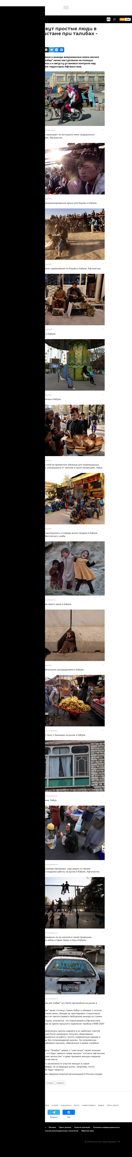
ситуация (50, 1083)
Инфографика (89, 1105)
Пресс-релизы (65, 1127)
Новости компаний (82, 1127)
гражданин (60, 1083)
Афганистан (39, 1083)
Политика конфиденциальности (106, 1127)
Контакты (42, 1127)
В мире (55, 1105)
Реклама (52, 1127)
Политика (44, 1105)
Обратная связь (87, 1131)
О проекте (7, 1127)
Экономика (31, 1105)
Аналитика (66, 1105)
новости (7, 1105)
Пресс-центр (113, 1105)
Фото (30, 1083)
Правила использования (24, 1127)
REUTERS (39, 130)
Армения (18, 1105)
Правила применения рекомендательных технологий (55, 1131)
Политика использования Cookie (16, 1131)
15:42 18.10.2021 (33, 44)
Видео (101, 1105)
